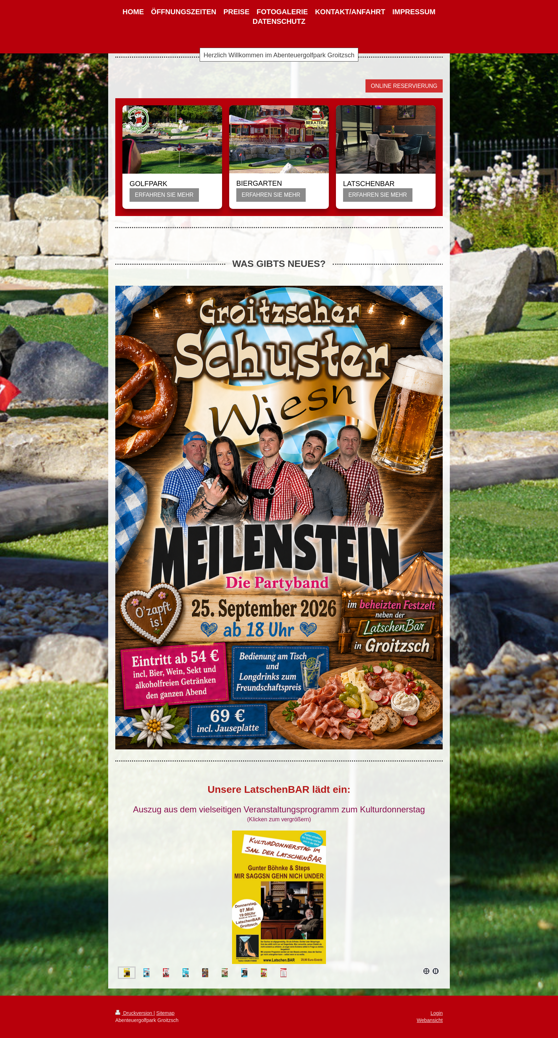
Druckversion (134, 1013)
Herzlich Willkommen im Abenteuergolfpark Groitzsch (279, 55)
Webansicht (430, 1020)
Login (437, 1013)
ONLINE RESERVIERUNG (404, 86)
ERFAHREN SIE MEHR (164, 195)
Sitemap (165, 1013)
